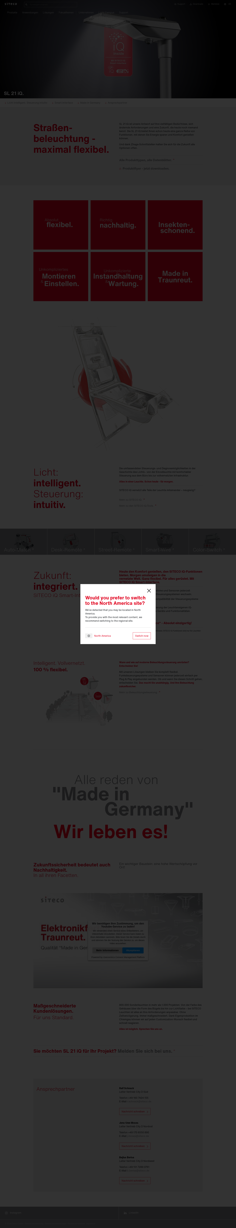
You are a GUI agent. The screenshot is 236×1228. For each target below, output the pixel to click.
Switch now (141, 636)
